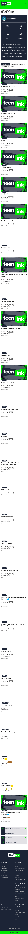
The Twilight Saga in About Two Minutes (12, 813)
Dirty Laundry (5, 786)
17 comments (5, 283)
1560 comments (5, 765)
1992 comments (5, 821)
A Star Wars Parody (8, 382)
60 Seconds (5, 490)
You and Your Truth (8, 86)
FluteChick (5, 89)
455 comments (5, 793)
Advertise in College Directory (19, 871)
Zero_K (4, 789)
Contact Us (3, 866)
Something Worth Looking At (11, 328)
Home (2, 10)
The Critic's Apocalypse (9, 517)
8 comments (4, 389)
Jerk (2, 759)
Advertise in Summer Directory (19, 874)
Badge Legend (18, 919)
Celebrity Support (4, 870)
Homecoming (6, 678)
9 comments (4, 577)
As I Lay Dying (6, 651)
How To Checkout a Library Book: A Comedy (13, 598)
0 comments (4, 93)
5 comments (4, 308)
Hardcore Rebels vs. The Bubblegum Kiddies (14, 275)
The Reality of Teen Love (10, 570)
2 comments (4, 255)
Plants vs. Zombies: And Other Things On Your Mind (11, 463)
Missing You (5, 194)
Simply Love (5, 355)
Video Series (17, 917)
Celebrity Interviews (5, 872)
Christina (5, 762)
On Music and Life (7, 301)
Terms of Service (4, 877)
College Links (17, 910)
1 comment (4, 147)
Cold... (3, 140)
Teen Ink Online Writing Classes (20, 913)
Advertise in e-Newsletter (20, 879)
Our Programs (4, 868)
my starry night (6, 705)
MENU (23, 4)
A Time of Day (6, 167)
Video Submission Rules (20, 893)
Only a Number (6, 544)
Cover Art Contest (4, 907)
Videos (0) (13, 66)
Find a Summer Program (9, 842)
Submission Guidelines (19, 891)
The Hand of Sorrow (8, 113)
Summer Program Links (20, 908)
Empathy (4, 436)
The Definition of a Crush (10, 409)
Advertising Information (20, 868)
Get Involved (17, 896)
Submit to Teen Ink (7, 833)
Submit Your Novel (18, 889)
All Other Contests (5, 911)
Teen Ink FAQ (3, 873)
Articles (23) (14, 64)
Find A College (6, 838)
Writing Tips (17, 894)
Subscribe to (10, 829)
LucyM (4, 817)
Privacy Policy (4, 875)
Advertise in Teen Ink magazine (19, 865)
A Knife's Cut (5, 248)
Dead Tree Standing (8, 732)
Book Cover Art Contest (6, 909)
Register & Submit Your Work (21, 887)
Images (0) (22, 64)
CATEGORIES (14, 932)
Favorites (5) (5, 66)
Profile (8, 10)
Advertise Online (18, 877)
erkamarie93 (6, 735)
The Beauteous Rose (8, 221)
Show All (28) (5, 64)
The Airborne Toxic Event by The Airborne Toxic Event (12, 625)
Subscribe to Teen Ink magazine (19, 899)
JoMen (4, 708)
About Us (3, 864)
